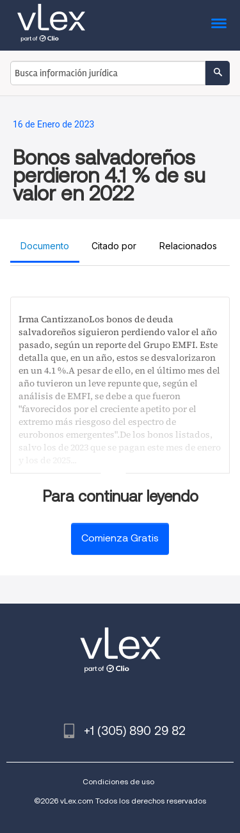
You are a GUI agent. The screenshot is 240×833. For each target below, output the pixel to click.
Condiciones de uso (118, 781)
